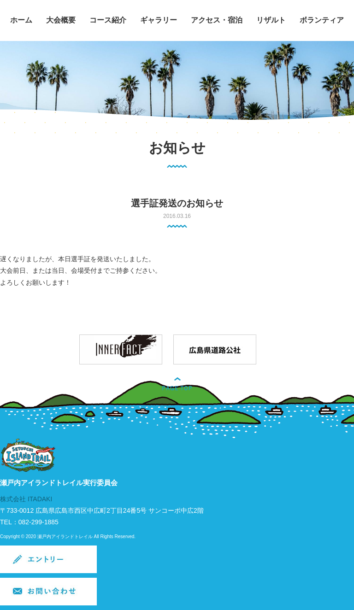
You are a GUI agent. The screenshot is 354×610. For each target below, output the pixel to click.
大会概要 (61, 20)
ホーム (21, 20)
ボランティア (322, 20)
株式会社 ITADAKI (26, 499)
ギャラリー (158, 20)
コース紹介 (107, 20)
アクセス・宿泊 (216, 20)
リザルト (271, 20)
